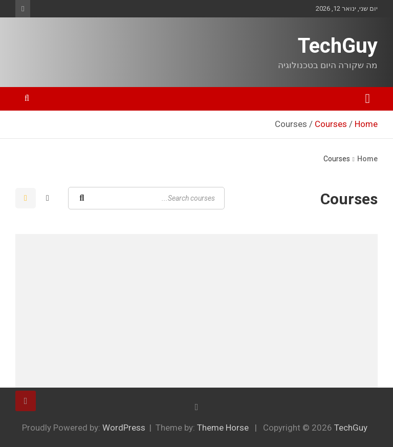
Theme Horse (223, 427)
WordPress (123, 427)
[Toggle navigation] (368, 99)
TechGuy (338, 46)
